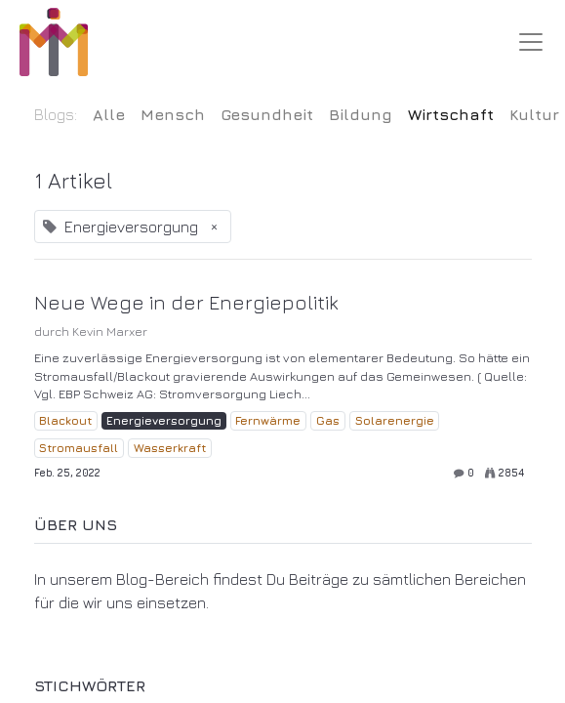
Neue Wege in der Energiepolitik (186, 302)
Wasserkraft (170, 447)
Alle (109, 114)
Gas (328, 420)
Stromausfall (78, 447)
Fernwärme (268, 420)
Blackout (65, 420)
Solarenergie (394, 420)
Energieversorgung (164, 420)
